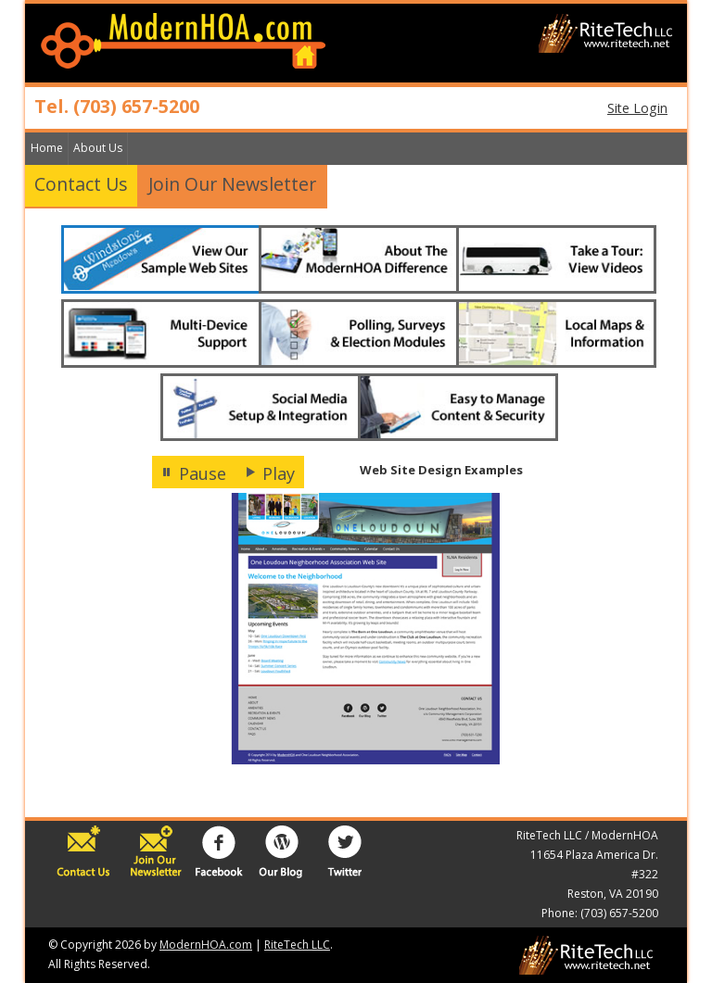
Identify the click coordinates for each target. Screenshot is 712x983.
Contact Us (81, 183)
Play (270, 473)
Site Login (637, 108)
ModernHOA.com (205, 944)
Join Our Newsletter (232, 183)
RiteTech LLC (297, 944)
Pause (193, 473)
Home (47, 148)
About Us (97, 148)
